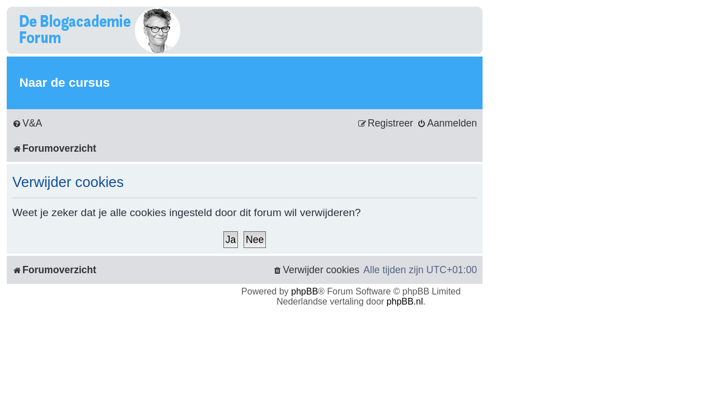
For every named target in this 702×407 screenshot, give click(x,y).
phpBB (304, 291)
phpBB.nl (405, 301)
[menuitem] (27, 123)
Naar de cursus (64, 83)
